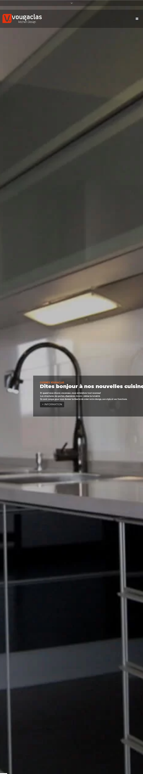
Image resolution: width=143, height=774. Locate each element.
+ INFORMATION (52, 404)
